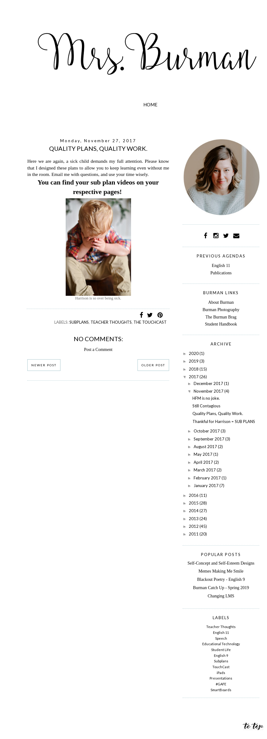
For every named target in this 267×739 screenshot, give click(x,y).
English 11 (221, 265)
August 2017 (206, 446)
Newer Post (43, 365)
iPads (221, 673)
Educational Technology (221, 644)
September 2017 (209, 438)
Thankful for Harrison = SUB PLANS (223, 421)
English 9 (221, 655)
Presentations (221, 678)
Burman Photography (221, 309)
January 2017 (206, 485)
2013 (194, 518)
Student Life (221, 650)
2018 (194, 369)
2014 (194, 510)
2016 (194, 495)
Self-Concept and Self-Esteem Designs (221, 563)
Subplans (79, 322)
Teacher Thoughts (111, 322)
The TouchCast (150, 322)
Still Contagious (206, 405)
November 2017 (209, 391)
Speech (221, 638)
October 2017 (207, 431)
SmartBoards (221, 690)
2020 (194, 353)
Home (150, 104)
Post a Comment (98, 349)
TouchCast (221, 667)
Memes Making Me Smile (221, 571)
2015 (194, 503)
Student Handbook (221, 324)
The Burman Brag (220, 317)
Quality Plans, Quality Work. (217, 413)
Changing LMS (221, 596)
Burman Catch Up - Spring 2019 (221, 587)
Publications (220, 273)
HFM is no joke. (206, 398)
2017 (194, 376)
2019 (194, 361)
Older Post (153, 365)
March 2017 (205, 469)
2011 (194, 533)
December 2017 (209, 383)
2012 (194, 526)
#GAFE (221, 684)
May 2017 (203, 454)
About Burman (221, 302)
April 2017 (204, 462)
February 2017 (208, 477)
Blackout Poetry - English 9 (221, 579)
